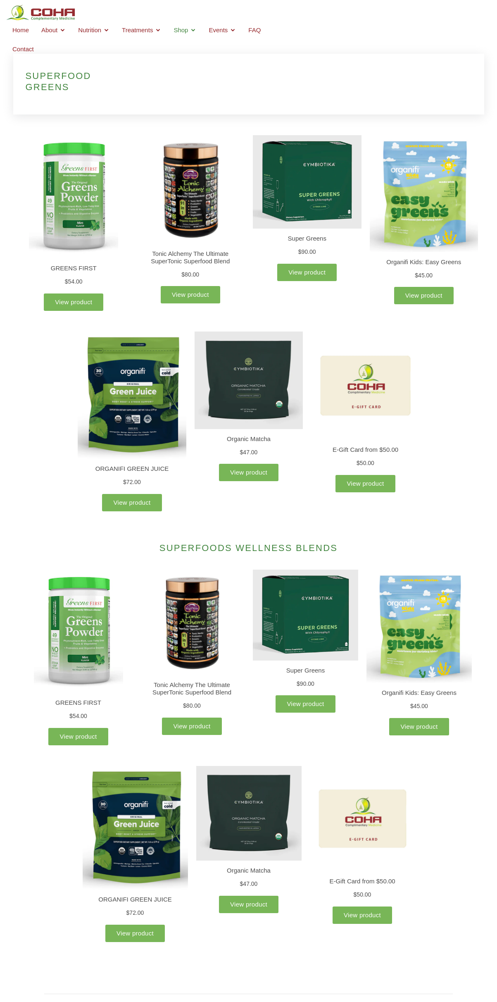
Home (197, 13)
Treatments (314, 13)
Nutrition (266, 13)
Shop (358, 13)
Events (395, 13)
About (227, 13)
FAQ (432, 13)
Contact (461, 13)
